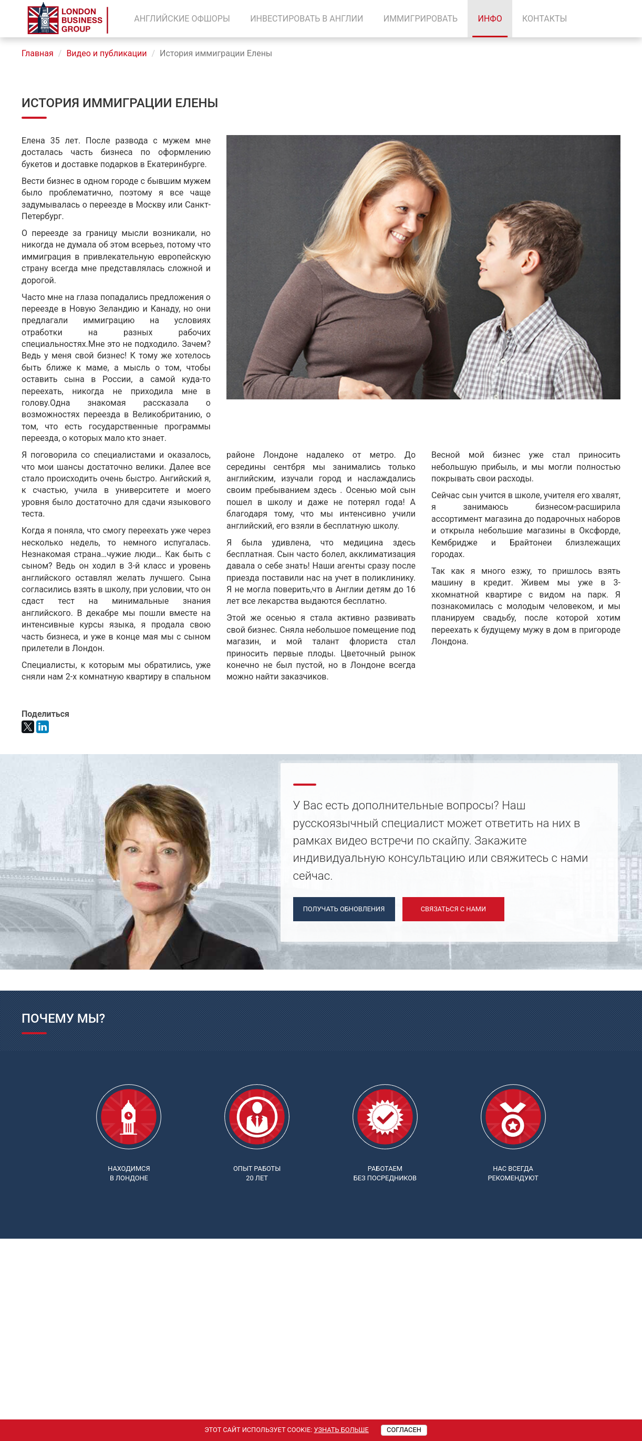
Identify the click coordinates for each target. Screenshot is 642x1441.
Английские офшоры (182, 19)
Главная (38, 53)
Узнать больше (341, 1430)
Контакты (544, 19)
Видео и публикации (106, 53)
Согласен (404, 1430)
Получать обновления (344, 909)
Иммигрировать (421, 19)
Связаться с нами (453, 909)
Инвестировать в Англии (306, 19)
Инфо (490, 19)
